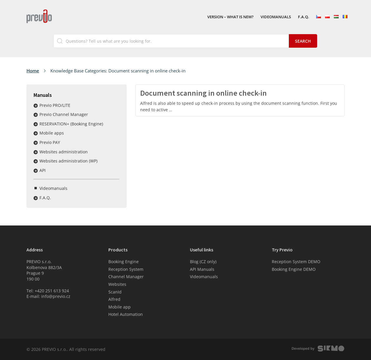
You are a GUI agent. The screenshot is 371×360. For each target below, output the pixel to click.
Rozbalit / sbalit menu (36, 106)
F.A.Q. (303, 17)
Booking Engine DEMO (294, 269)
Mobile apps (51, 133)
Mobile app (119, 307)
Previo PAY (49, 142)
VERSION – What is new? (230, 17)
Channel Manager (126, 276)
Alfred (114, 299)
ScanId (115, 292)
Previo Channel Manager (63, 114)
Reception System (125, 269)
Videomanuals (276, 17)
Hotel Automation (125, 314)
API (42, 170)
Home (32, 71)
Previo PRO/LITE (54, 105)
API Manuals (202, 269)
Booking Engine (123, 261)
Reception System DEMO (296, 261)
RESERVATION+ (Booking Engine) (71, 124)
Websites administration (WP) (68, 161)
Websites (117, 284)
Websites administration (63, 152)
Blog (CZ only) (203, 261)
